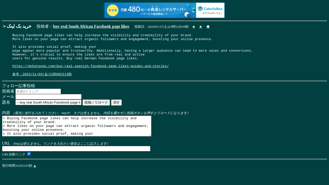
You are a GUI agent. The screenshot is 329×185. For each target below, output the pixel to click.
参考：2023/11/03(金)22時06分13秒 (42, 82)
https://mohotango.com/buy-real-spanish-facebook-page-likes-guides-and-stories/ (90, 72)
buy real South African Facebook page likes (91, 26)
